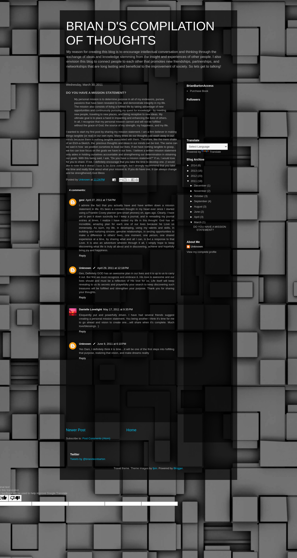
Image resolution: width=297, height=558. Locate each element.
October (199, 196)
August (198, 206)
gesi (81, 200)
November (200, 190)
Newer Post (75, 430)
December (200, 185)
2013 (194, 170)
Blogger (178, 468)
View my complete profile (201, 251)
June (197, 211)
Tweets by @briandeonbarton (87, 459)
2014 (194, 165)
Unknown (85, 268)
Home (131, 430)
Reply (82, 255)
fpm (155, 468)
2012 (194, 175)
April (197, 216)
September (201, 201)
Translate (211, 151)
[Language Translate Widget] (207, 146)
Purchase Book (199, 91)
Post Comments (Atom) (96, 438)
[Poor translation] (15, 498)
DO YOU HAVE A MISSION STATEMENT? (209, 228)
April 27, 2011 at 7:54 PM (101, 200)
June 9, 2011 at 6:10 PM (111, 343)
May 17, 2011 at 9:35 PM (118, 309)
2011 (194, 181)
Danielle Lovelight (90, 309)
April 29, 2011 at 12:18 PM (113, 268)
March (198, 222)
